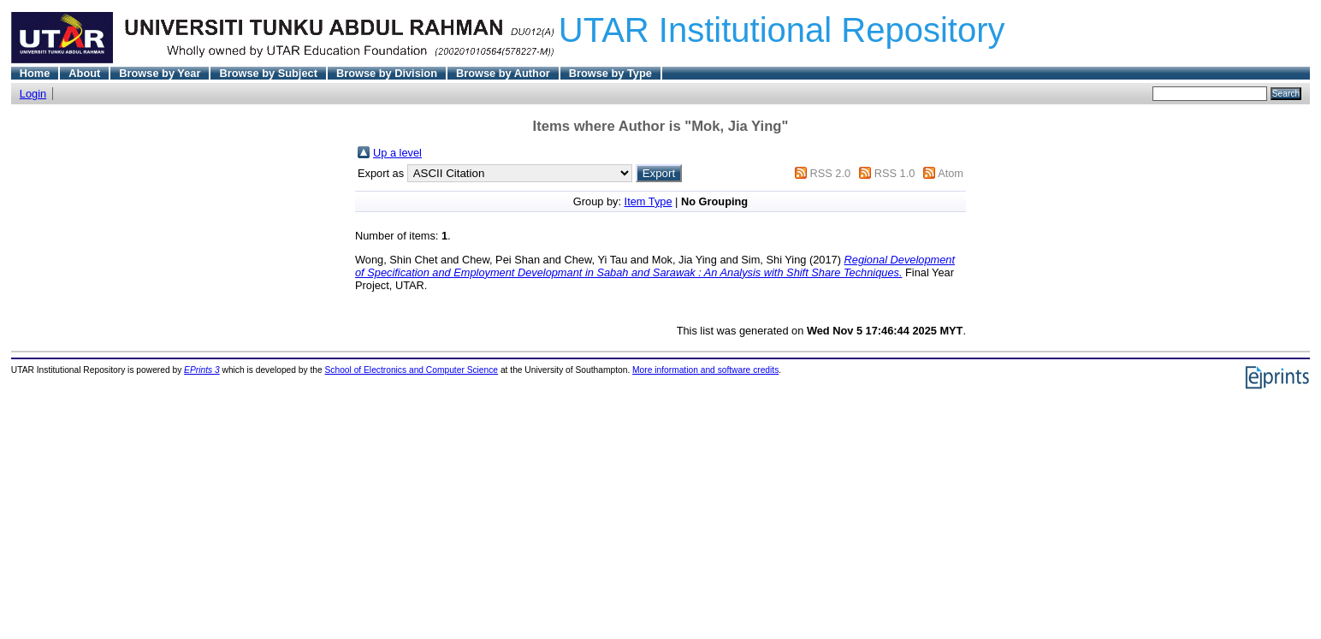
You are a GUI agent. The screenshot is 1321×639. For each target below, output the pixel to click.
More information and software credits (705, 370)
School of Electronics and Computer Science (412, 370)
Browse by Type (610, 73)
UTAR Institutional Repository (782, 30)
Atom (950, 173)
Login (33, 93)
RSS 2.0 (829, 173)
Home (35, 73)
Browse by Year (159, 73)
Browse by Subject (268, 73)
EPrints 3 (202, 370)
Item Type (648, 201)
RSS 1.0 (894, 173)
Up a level (397, 152)
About (84, 73)
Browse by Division (386, 73)
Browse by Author (503, 73)
